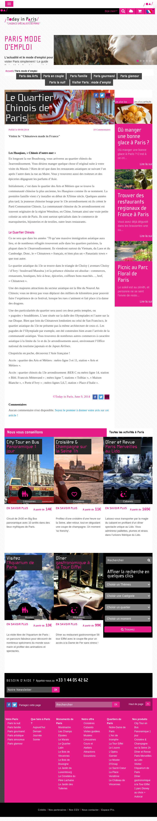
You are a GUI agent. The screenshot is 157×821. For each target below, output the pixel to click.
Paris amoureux (16, 743)
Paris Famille (78, 76)
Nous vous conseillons (25, 436)
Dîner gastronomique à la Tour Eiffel (142, 784)
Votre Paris (12, 723)
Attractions (79, 621)
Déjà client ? (111, 11)
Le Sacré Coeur (117, 772)
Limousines (29, 505)
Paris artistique (16, 739)
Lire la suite (147, 164)
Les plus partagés (142, 101)
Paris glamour (129, 76)
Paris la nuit (57, 82)
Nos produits (139, 723)
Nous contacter (90, 814)
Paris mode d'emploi (26, 71)
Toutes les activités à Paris (126, 436)
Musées (29, 621)
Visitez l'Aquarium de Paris (141, 772)
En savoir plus (17, 512)
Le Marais (63, 743)
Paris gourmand (104, 76)
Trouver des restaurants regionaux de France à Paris (133, 205)
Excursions (89, 760)
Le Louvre (114, 751)
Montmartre (64, 731)
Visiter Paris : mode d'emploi (91, 82)
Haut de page (136, 708)
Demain (37, 735)
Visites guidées (92, 735)
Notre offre (88, 723)
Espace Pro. (108, 814)
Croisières (78, 505)
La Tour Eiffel (116, 747)
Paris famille (14, 731)
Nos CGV (74, 814)
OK (55, 693)
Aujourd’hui (39, 731)
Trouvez (128, 633)
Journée (37, 739)
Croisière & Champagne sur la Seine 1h (142, 747)
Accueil (9, 71)
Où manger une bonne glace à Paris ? (133, 136)
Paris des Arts (28, 76)
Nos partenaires (57, 814)
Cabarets (128, 505)
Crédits (42, 814)
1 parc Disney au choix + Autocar (141, 796)
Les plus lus (121, 101)
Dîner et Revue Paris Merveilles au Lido (142, 759)
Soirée (36, 743)
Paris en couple (53, 76)
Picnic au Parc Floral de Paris (133, 273)
